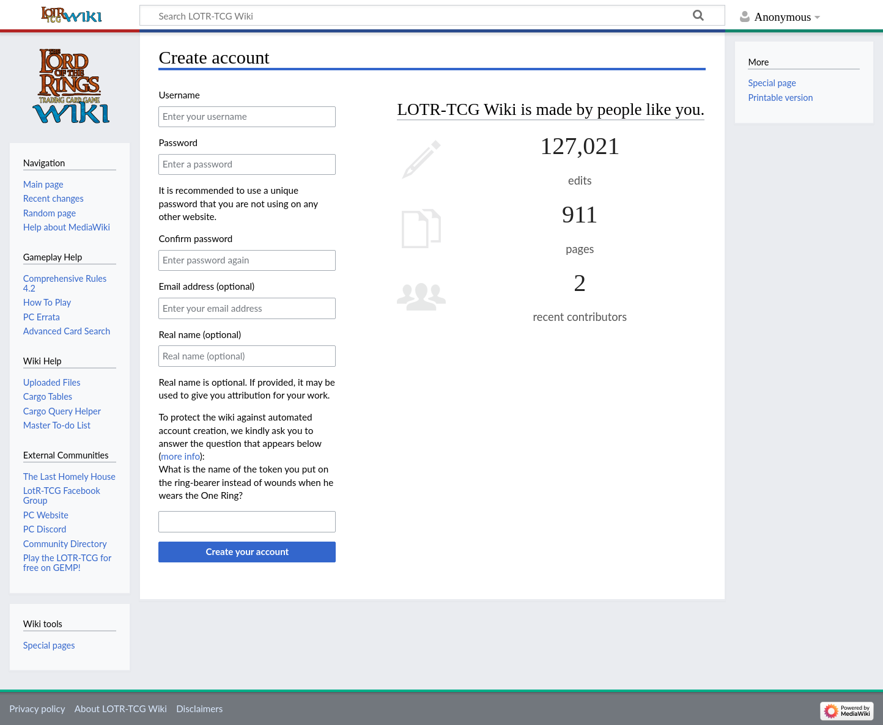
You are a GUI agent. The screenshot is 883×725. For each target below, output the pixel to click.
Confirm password (195, 238)
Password (178, 142)
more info (180, 456)
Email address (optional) (206, 286)
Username (178, 94)
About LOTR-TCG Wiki (121, 708)
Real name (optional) (199, 334)
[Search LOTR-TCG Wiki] (432, 15)
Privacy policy (37, 708)
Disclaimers (199, 708)
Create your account (247, 551)
